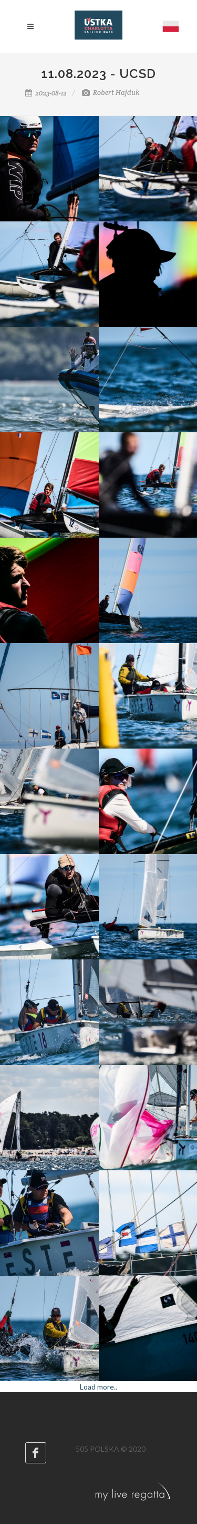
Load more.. (98, 1386)
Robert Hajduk (110, 92)
